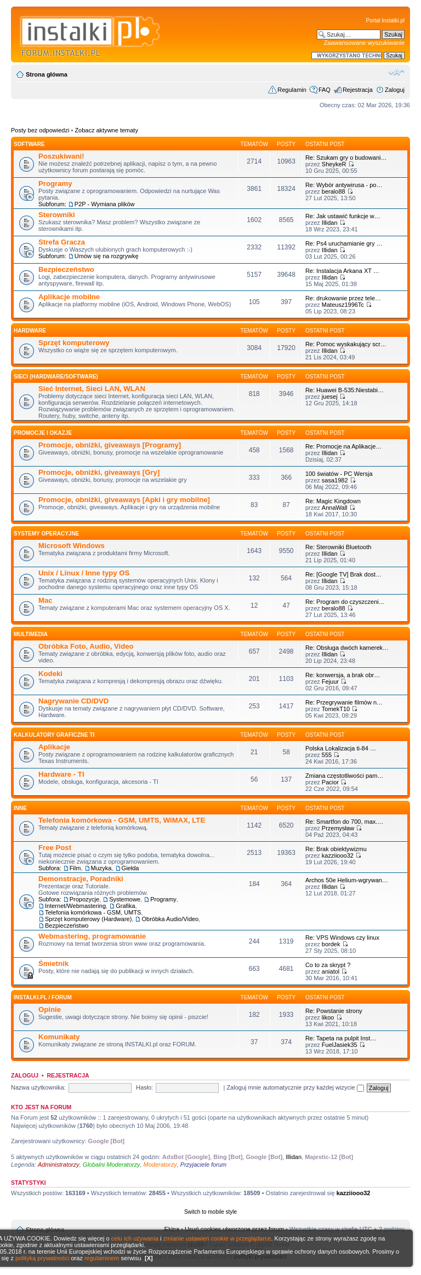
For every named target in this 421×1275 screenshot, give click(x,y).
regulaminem (102, 1258)
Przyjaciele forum (203, 1164)
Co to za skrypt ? (328, 965)
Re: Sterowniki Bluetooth (338, 547)
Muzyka (101, 868)
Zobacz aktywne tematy (106, 130)
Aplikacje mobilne (69, 297)
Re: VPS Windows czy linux (342, 937)
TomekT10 (336, 709)
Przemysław (338, 828)
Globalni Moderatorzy (111, 1164)
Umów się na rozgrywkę (107, 256)
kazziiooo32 (338, 855)
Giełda (130, 868)
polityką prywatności (42, 1258)
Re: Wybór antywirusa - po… (344, 185)
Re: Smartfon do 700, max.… (344, 821)
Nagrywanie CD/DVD (73, 701)
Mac (45, 600)
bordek (331, 944)
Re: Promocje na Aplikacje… (343, 446)
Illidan (330, 222)
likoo (328, 1017)
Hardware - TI (61, 774)
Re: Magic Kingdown (333, 501)
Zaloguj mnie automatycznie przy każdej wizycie (294, 1087)
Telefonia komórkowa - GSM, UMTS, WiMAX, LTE (121, 820)
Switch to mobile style (210, 1212)
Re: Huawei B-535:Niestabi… (344, 390)
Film (75, 868)
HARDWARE (30, 331)
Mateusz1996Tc (343, 304)
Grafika (125, 906)
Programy (55, 183)
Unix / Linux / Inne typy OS (83, 573)
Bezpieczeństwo (66, 269)
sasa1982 (335, 480)
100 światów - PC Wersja (339, 473)
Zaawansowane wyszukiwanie (364, 42)
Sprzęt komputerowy (74, 343)
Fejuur (330, 681)
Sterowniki (56, 215)
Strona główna (46, 74)
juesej (330, 396)
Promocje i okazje (43, 433)
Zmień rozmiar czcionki (397, 72)
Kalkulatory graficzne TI (54, 735)
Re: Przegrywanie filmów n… (344, 702)
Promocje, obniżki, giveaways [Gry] (99, 472)
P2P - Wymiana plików (105, 204)
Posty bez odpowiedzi (40, 130)
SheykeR (334, 164)
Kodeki (50, 673)
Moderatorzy (160, 1164)
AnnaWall (335, 507)
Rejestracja (358, 89)
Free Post (54, 847)
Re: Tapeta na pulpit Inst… (340, 1038)
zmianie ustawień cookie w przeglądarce (217, 1238)
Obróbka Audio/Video (169, 919)
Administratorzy (58, 1164)
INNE (20, 808)
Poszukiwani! (61, 156)
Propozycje (84, 899)
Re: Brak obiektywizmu (336, 849)
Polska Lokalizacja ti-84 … (340, 748)
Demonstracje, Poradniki (80, 879)
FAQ (324, 89)
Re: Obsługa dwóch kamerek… (347, 647)
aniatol (330, 971)
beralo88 (333, 191)
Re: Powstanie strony (333, 1011)
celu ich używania (134, 1238)
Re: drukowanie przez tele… (343, 298)
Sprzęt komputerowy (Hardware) (88, 919)
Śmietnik (53, 963)
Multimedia (31, 634)
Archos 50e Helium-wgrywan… (346, 880)
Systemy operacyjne (46, 534)
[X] (149, 1258)
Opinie (49, 1009)
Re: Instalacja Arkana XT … (342, 270)
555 (327, 755)
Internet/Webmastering (75, 906)
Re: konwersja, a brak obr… (342, 675)
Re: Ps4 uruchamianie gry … (344, 243)
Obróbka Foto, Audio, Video (86, 646)
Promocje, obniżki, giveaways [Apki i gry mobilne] (124, 500)
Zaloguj (395, 89)
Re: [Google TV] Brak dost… (343, 574)
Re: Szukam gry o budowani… (346, 157)
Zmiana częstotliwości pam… (344, 775)
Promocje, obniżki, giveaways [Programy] (109, 445)
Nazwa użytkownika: (38, 1087)
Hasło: (144, 1087)
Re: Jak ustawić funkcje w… (342, 216)
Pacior (330, 782)
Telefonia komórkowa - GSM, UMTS (93, 912)
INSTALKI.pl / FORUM (43, 997)
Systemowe (124, 899)
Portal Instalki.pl (385, 21)
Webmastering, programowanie (92, 936)
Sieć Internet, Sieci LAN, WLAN (91, 389)
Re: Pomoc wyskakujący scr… (345, 344)
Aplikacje (54, 747)
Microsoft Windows (71, 546)
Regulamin (291, 89)
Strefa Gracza (61, 242)
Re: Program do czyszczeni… (345, 601)
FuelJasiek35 (339, 1044)
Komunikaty (58, 1037)
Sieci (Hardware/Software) (56, 377)
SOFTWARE (29, 144)
